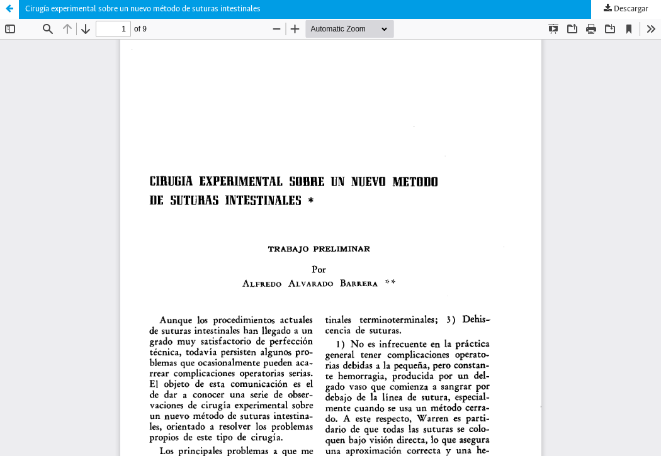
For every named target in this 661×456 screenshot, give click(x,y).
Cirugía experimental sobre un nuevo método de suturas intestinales (143, 9)
